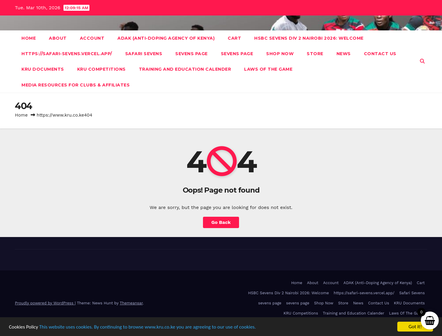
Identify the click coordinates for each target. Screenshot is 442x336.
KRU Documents (42, 69)
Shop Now (280, 53)
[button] (422, 61)
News (343, 53)
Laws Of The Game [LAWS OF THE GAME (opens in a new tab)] (268, 69)
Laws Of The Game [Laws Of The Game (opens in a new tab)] (407, 313)
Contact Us (380, 53)
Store (315, 53)
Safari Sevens (143, 53)
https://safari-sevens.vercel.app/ (66, 53)
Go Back (221, 222)
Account (92, 38)
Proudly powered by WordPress (45, 303)
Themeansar (131, 303)
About (58, 38)
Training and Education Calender (185, 69)
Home (28, 38)
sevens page (191, 53)
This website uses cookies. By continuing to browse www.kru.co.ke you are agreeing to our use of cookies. (147, 327)
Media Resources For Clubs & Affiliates (75, 85)
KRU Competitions (101, 69)
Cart (234, 38)
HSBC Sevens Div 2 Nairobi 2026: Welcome (309, 38)
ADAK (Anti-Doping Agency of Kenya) (166, 38)
